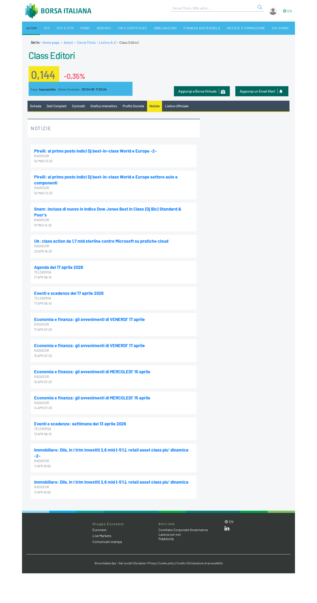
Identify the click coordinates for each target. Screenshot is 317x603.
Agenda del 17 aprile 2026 (58, 266)
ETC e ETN (59, 28)
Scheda (35, 106)
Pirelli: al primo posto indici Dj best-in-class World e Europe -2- (95, 150)
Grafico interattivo (104, 106)
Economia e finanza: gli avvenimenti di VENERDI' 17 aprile (90, 318)
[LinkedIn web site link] (227, 527)
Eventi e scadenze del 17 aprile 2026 (69, 292)
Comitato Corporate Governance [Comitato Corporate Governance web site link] (183, 527)
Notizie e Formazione (232, 28)
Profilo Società (135, 106)
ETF (43, 28)
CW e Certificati (122, 28)
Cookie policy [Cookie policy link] (167, 561)
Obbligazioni (154, 28)
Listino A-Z (107, 42)
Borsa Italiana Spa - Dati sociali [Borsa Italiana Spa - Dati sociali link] (112, 561)
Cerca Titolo (86, 42)
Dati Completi (57, 106)
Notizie (157, 106)
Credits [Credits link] (181, 561)
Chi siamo (265, 28)
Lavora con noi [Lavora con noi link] (169, 532)
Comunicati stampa (107, 539)
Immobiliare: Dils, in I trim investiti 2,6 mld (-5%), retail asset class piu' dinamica (112, 480)
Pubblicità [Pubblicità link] (166, 537)
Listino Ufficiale (180, 106)
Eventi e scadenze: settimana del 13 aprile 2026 (80, 422)
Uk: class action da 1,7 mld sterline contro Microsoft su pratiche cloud (101, 240)
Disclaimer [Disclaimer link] (139, 561)
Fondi (78, 28)
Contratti (79, 106)
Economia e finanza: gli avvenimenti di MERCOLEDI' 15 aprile (93, 370)
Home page (51, 42)
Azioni (30, 28)
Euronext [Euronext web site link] (99, 527)
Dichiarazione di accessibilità (206, 561)
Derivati (95, 28)
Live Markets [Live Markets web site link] (102, 533)
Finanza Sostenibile (189, 28)
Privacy (152, 561)
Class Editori (53, 55)
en (289, 11)
